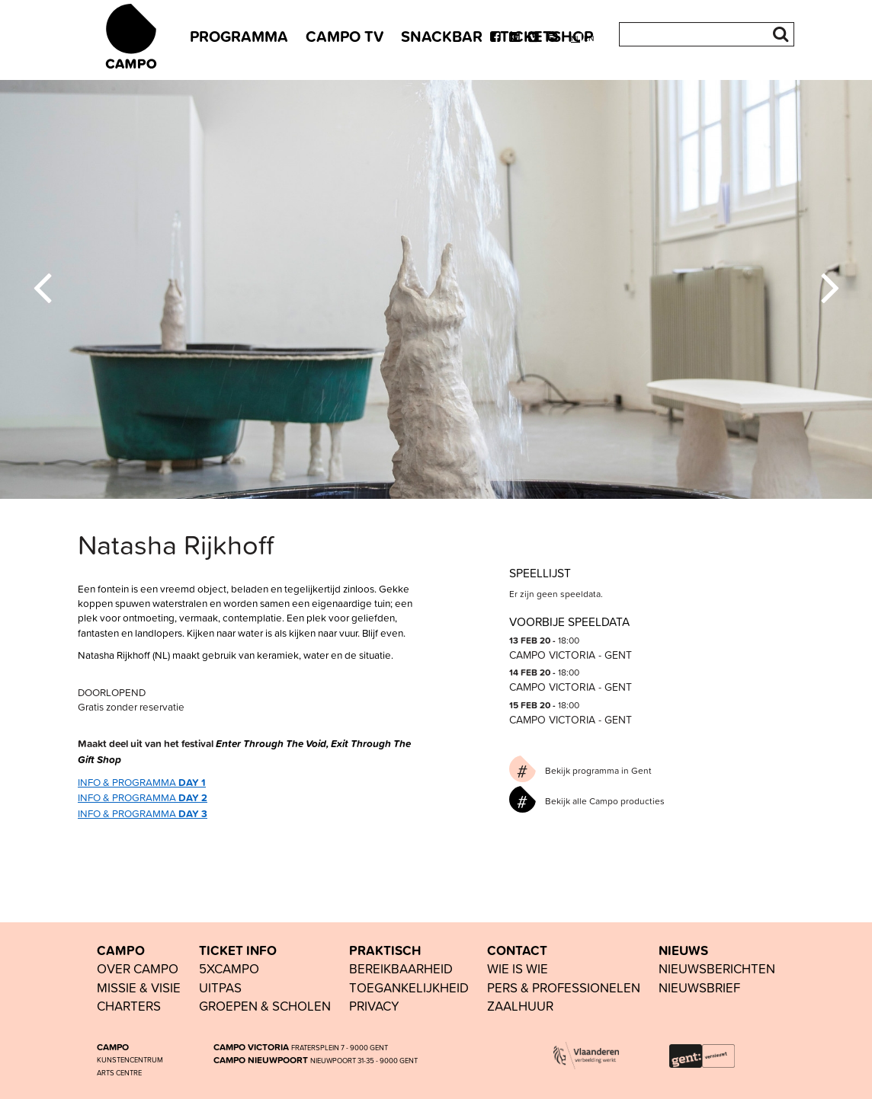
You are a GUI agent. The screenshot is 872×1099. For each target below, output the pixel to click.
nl (575, 38)
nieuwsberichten (717, 968)
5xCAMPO (229, 968)
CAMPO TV (344, 36)
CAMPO (121, 950)
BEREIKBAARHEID (401, 968)
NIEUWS (683, 950)
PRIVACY (374, 1005)
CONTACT (517, 950)
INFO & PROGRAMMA (142, 782)
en (589, 38)
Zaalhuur (520, 1005)
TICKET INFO (238, 950)
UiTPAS (220, 987)
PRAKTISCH (385, 950)
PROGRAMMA (239, 36)
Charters (129, 1005)
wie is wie (517, 968)
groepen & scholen (265, 1005)
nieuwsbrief (699, 987)
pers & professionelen (563, 987)
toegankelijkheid (409, 987)
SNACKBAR (441, 36)
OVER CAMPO (137, 968)
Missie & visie (139, 987)
